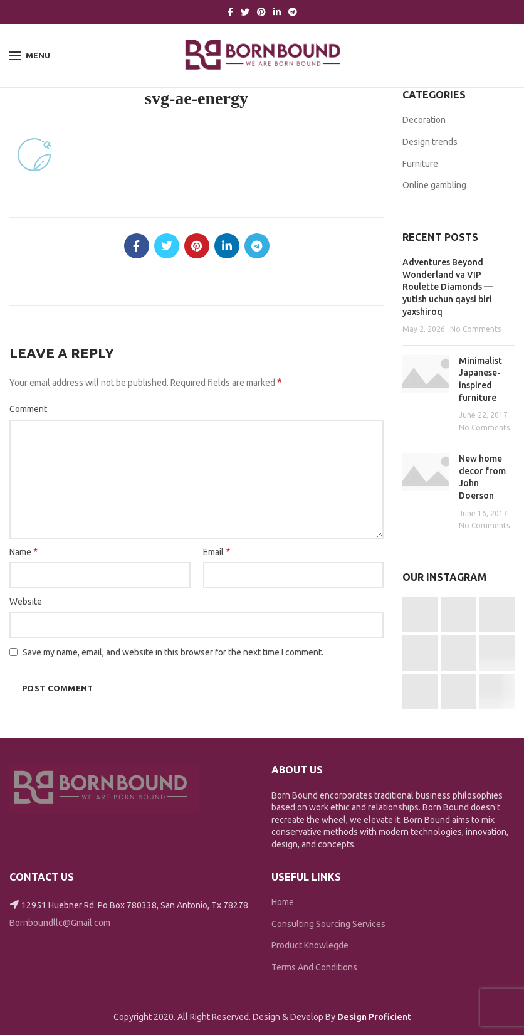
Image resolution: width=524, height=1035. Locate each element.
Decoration (424, 120)
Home (282, 902)
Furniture (420, 164)
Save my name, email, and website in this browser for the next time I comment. (173, 652)
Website (25, 602)
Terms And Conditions (314, 967)
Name (23, 551)
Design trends (430, 142)
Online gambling (434, 185)
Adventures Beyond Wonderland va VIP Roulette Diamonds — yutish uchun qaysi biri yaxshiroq (447, 286)
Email (217, 551)
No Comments (475, 329)
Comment (28, 409)
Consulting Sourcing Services (328, 924)
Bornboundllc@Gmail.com (59, 923)
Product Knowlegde (309, 945)
